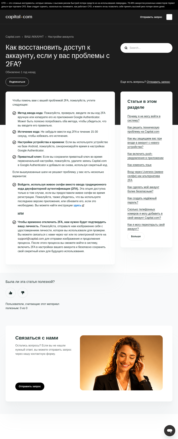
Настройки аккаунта (61, 36)
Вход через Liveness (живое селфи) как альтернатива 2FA (145, 176)
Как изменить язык (139, 164)
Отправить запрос (151, 17)
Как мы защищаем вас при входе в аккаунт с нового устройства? (144, 142)
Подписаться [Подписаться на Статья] (17, 81)
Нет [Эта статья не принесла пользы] (23, 293)
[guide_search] (146, 48)
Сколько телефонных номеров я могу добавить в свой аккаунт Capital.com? (145, 213)
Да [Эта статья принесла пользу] (11, 293)
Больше (136, 236)
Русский (169, 17)
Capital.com (13, 36)
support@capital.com (31, 238)
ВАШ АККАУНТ (34, 36)
